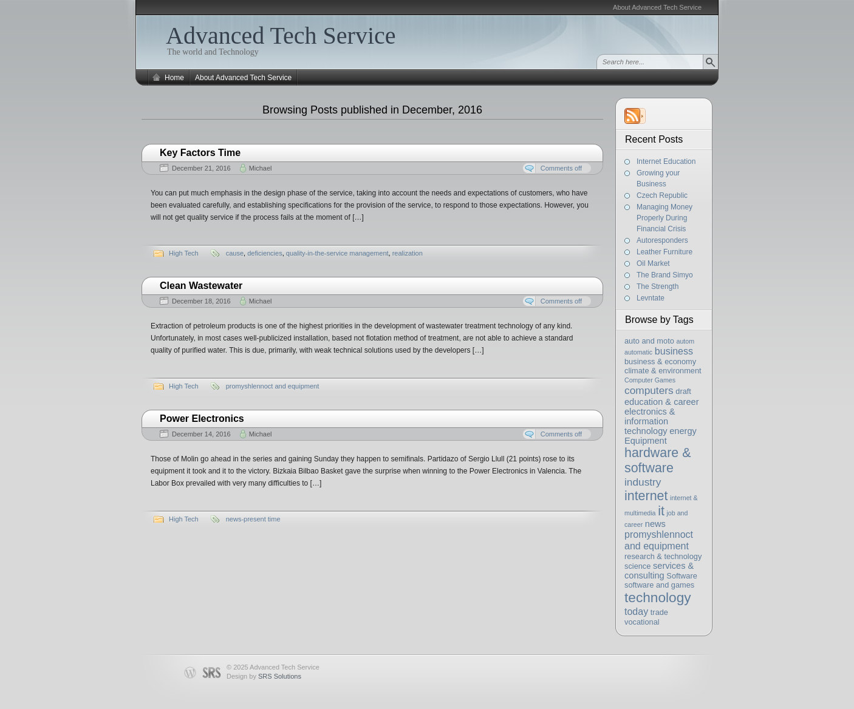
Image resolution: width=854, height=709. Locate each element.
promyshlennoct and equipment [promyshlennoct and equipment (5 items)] (658, 540)
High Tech (184, 253)
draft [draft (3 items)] (683, 391)
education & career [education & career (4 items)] (661, 402)
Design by (264, 676)
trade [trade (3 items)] (659, 612)
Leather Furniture (664, 252)
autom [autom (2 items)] (685, 341)
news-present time (253, 519)
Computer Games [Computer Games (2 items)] (649, 380)
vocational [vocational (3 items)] (642, 621)
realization (407, 253)
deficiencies (264, 253)
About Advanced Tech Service (657, 7)
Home (174, 77)
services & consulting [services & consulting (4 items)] (659, 570)
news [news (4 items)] (655, 524)
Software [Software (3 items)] (681, 575)
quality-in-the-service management (337, 253)
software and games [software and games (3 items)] (659, 584)
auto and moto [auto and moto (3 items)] (649, 340)
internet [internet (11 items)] (646, 496)
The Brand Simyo (665, 275)
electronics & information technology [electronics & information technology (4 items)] (649, 421)
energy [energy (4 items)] (683, 431)
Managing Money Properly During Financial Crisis (664, 218)
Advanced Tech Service (281, 35)
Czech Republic (662, 195)
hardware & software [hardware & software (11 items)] (657, 460)
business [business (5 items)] (674, 350)
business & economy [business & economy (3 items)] (660, 361)
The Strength (657, 286)
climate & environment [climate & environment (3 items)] (663, 370)
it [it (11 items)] (661, 511)
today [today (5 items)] (636, 611)
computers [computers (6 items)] (649, 390)
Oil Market (653, 263)
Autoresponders (662, 240)
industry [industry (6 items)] (642, 482)
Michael (260, 168)
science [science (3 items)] (637, 566)
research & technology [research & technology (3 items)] (663, 556)
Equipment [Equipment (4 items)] (645, 441)
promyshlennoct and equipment (272, 386)
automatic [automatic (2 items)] (638, 352)
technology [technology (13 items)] (657, 597)
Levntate (650, 298)
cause (235, 253)
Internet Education (666, 161)
